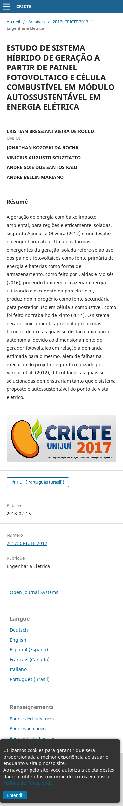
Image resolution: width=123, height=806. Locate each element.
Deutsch (19, 630)
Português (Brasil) (30, 679)
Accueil (13, 22)
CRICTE (23, 6)
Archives (36, 22)
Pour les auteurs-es (28, 728)
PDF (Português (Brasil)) (40, 482)
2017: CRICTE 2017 (70, 22)
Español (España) (29, 650)
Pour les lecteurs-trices (32, 719)
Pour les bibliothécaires (32, 738)
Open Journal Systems (34, 592)
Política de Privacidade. (28, 783)
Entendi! (15, 795)
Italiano (18, 669)
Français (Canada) (30, 659)
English (18, 640)
